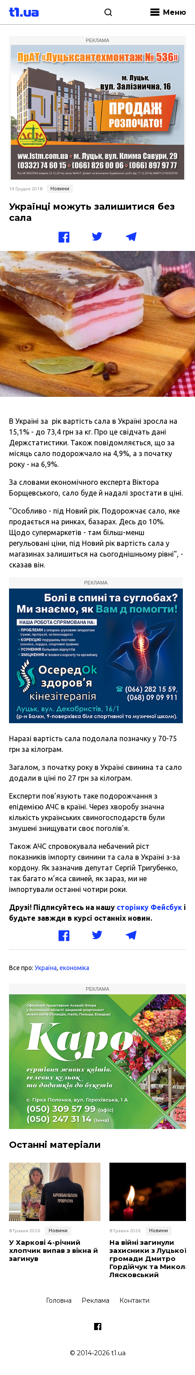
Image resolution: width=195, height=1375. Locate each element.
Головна (59, 1300)
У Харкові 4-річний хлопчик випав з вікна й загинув (53, 1251)
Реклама (95, 1300)
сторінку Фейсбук (149, 907)
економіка (74, 967)
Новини (59, 188)
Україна (46, 967)
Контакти (134, 1300)
